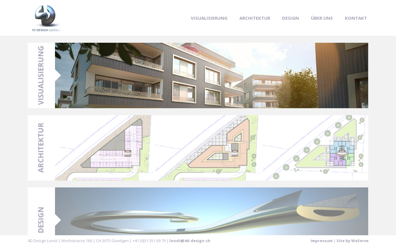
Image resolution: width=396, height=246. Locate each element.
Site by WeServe (353, 240)
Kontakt (356, 18)
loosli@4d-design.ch (189, 240)
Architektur (254, 18)
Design (290, 18)
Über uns (322, 18)
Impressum (322, 240)
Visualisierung (209, 18)
